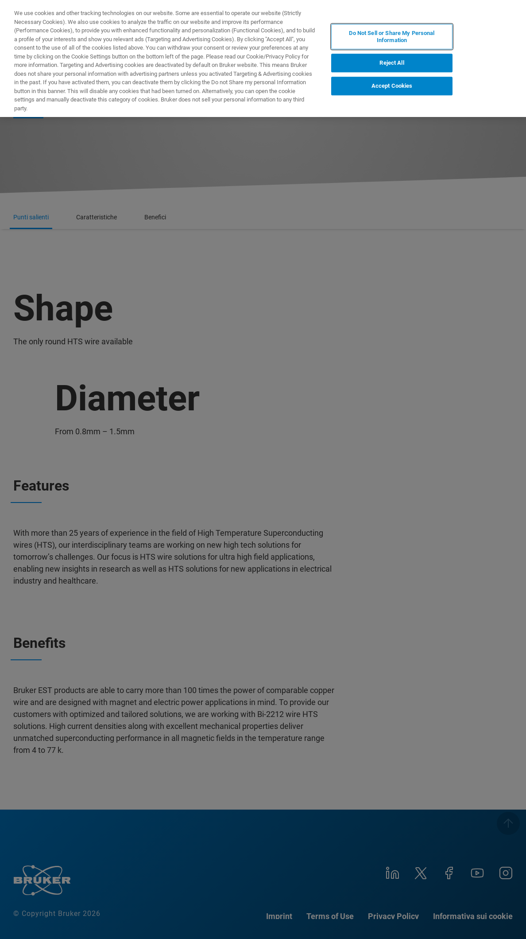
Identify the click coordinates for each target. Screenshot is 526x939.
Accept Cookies (392, 85)
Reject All (391, 63)
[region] (263, 58)
